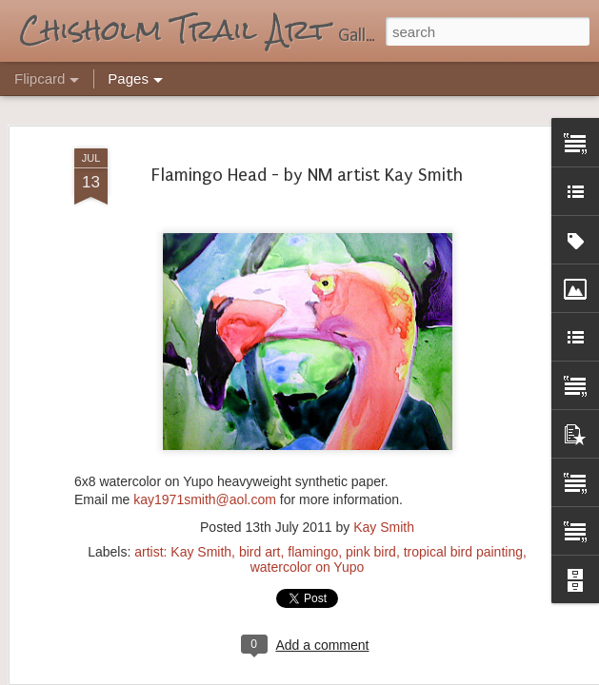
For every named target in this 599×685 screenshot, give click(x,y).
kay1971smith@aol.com (204, 451)
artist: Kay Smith (182, 502)
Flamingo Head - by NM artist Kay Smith (307, 126)
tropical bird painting (463, 502)
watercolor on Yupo (307, 517)
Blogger (359, 674)
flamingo (313, 502)
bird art (260, 502)
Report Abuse (415, 674)
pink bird (371, 502)
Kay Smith (383, 477)
